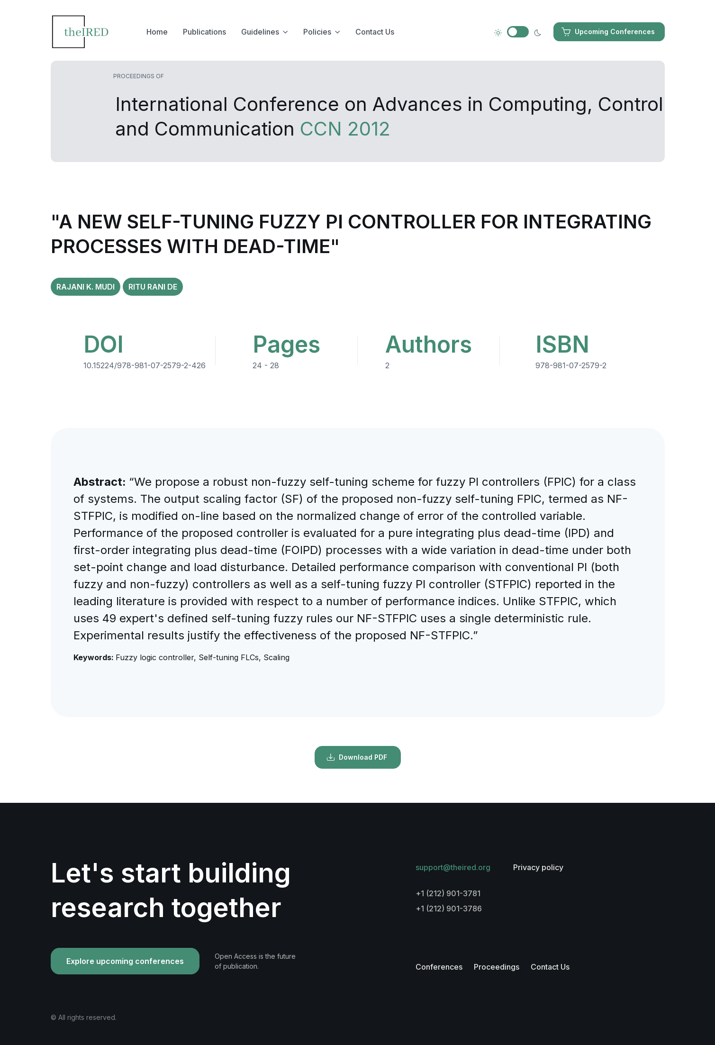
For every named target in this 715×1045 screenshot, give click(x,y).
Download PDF (356, 757)
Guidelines (260, 31)
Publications (204, 31)
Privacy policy (538, 867)
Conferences (439, 967)
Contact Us (374, 31)
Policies (317, 31)
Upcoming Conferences (608, 31)
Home (157, 31)
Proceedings (496, 967)
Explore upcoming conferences (125, 961)
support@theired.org (453, 867)
